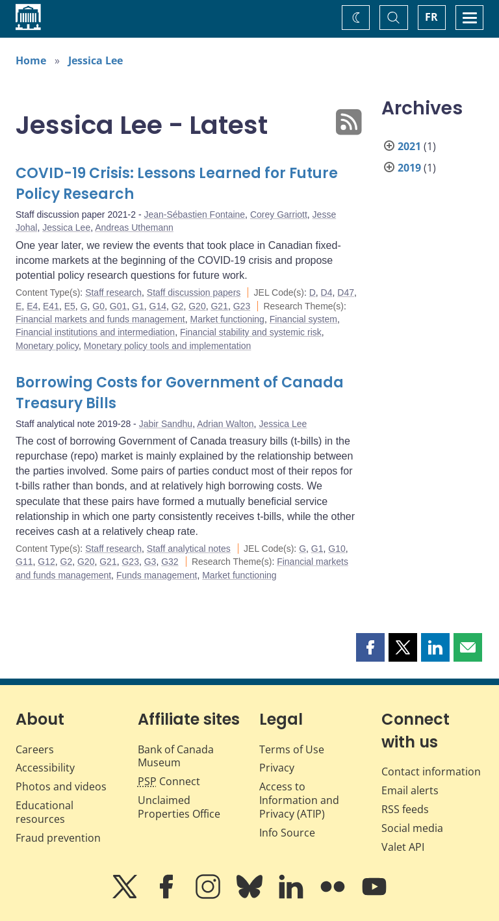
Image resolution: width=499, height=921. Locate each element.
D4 (327, 292)
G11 (24, 561)
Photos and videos (61, 786)
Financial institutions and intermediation (95, 332)
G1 (138, 306)
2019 (409, 168)
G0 (98, 306)
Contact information (431, 771)
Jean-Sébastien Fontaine (194, 214)
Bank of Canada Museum (176, 756)
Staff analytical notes (189, 548)
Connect (169, 781)
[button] (370, 647)
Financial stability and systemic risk (251, 332)
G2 (178, 306)
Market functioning (227, 319)
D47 (345, 292)
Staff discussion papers (194, 292)
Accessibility (45, 767)
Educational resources (44, 812)
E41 (51, 306)
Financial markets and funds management (100, 319)
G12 (46, 561)
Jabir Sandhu (166, 424)
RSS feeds (405, 809)
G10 (336, 548)
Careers (35, 749)
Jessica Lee (95, 60)
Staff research (113, 292)
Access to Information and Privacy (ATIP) (299, 800)
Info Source (287, 832)
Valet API (402, 847)
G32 (169, 561)
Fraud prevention (58, 838)
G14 (157, 306)
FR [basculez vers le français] (431, 17)
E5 (69, 306)
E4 (32, 306)
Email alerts (410, 790)
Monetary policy (47, 346)
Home (31, 60)
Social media (412, 828)
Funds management (157, 575)
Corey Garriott (278, 214)
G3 (150, 561)
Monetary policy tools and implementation (167, 346)
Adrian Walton (225, 424)
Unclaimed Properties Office (179, 807)
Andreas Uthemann (134, 227)
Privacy (276, 767)
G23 (241, 306)
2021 (409, 146)
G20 (196, 306)
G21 (219, 306)
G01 (118, 306)
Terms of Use (291, 749)
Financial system (303, 319)
